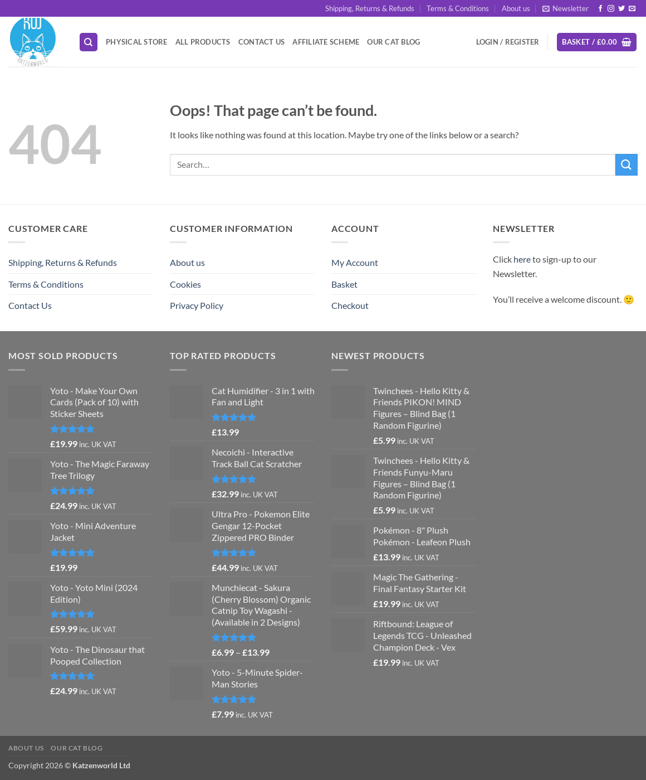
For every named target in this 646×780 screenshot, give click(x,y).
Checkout (350, 305)
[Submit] (626, 165)
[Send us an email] (632, 9)
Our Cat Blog (393, 41)
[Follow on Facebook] (600, 9)
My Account (354, 262)
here (522, 259)
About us (516, 8)
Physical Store (137, 41)
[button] (565, 8)
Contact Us (261, 41)
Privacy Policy (196, 305)
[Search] (88, 42)
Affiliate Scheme (325, 41)
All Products (203, 41)
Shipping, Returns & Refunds (369, 8)
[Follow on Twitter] (621, 9)
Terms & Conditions (458, 8)
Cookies (185, 284)
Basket (344, 284)
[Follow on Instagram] (611, 9)
